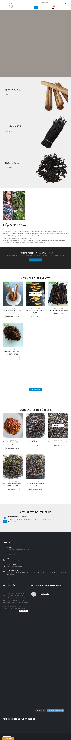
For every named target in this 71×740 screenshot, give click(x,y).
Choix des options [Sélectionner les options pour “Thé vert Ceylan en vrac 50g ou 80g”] (13, 489)
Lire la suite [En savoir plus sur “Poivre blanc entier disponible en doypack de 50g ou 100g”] (59, 445)
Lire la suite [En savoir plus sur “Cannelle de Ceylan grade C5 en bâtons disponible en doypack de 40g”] (36, 316)
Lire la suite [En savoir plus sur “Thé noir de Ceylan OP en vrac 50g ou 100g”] (36, 445)
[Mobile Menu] (36, 7)
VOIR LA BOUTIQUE (35, 260)
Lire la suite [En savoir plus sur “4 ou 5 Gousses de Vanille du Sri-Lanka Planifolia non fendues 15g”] (59, 313)
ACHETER (9, 94)
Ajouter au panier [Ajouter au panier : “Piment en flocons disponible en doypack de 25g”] (13, 448)
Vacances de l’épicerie (17, 516)
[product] (35, 294)
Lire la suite (12, 522)
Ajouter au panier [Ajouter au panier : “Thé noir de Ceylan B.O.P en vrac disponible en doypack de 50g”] (36, 489)
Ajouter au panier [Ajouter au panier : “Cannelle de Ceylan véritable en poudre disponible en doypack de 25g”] (13, 316)
